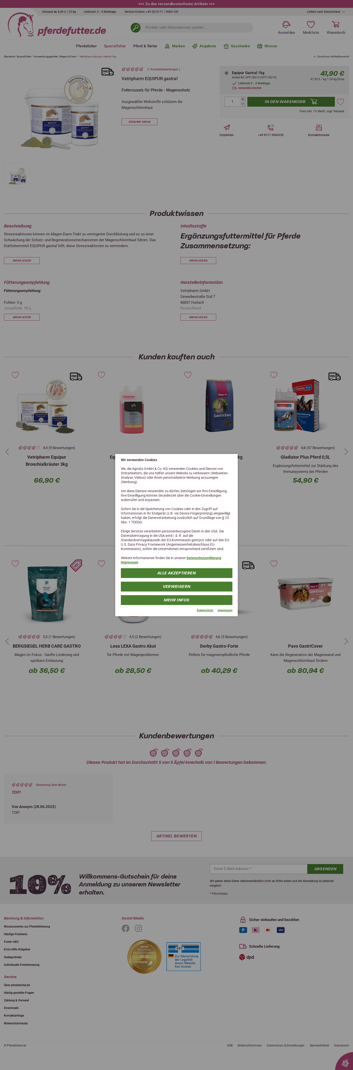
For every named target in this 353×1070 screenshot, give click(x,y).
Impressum (129, 562)
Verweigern (176, 586)
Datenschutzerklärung (204, 558)
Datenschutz (205, 610)
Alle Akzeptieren (176, 573)
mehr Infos (176, 600)
